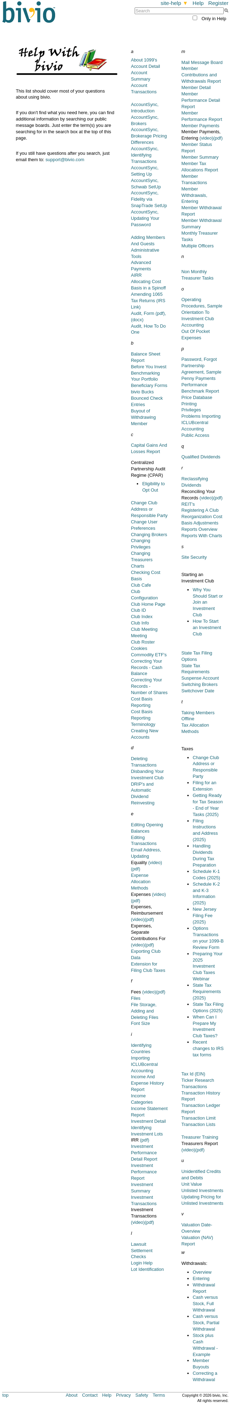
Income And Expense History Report (147, 1083)
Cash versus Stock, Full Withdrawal (205, 1304)
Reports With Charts (201, 535)
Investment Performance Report (144, 1172)
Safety (141, 1395)
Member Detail (196, 87)
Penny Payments (198, 378)
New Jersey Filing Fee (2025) (204, 915)
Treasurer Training (199, 1137)
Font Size (140, 1023)
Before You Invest (148, 366)
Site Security (194, 557)
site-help (174, 3)
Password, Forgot (199, 359)
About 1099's (144, 60)
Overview (202, 1272)
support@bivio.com (65, 159)
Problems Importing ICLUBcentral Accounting (201, 422)
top (5, 1395)
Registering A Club (199, 510)
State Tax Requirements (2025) (207, 991)
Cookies (139, 648)
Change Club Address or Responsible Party (149, 509)
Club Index (141, 616)
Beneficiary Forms (149, 385)
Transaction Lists (198, 1124)
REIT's (188, 504)
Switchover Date (197, 690)
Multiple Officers (197, 245)
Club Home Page (148, 604)
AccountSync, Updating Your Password (145, 218)
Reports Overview (199, 529)
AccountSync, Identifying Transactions (144, 155)
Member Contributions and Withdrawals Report (201, 75)
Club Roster (143, 642)
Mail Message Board (202, 62)
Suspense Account (200, 678)
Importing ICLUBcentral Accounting (144, 1064)
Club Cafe (141, 585)
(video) (155, 862)
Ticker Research (197, 1080)
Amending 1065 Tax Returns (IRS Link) (148, 301)
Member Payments (200, 125)
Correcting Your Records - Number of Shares (149, 686)
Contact (90, 1395)
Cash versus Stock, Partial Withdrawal (206, 1323)
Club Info (140, 623)
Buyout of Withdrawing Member (143, 417)
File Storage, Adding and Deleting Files (144, 1011)
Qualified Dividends (200, 456)
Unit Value (191, 1184)
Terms (159, 1395)
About (71, 1395)
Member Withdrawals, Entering (194, 195)
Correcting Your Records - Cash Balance (146, 667)
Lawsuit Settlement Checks (141, 1251)
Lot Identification (147, 1269)
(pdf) (135, 869)
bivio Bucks (142, 391)
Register (218, 3)
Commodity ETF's (148, 654)
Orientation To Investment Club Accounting (197, 319)
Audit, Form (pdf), (148, 313)
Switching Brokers (199, 684)
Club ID (138, 610)
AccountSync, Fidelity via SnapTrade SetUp (149, 199)
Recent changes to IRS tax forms (208, 1048)
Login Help (141, 1263)
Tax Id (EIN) (193, 1073)
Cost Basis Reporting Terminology (143, 718)
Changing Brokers (149, 534)
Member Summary (199, 157)
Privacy (123, 1395)
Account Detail (145, 66)
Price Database (196, 397)
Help (198, 3)
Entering (201, 1278)
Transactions (194, 1086)
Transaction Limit (198, 1118)
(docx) (137, 319)
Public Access (195, 435)
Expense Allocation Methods (141, 882)
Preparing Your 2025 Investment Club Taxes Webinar (208, 966)
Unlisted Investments (202, 1190)
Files (135, 998)
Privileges (191, 409)
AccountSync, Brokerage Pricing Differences (149, 136)
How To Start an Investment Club (207, 627)
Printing (188, 403)
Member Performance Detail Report (200, 100)
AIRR (136, 275)
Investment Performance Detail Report (144, 1153)
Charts (137, 566)
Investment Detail (148, 1121)
